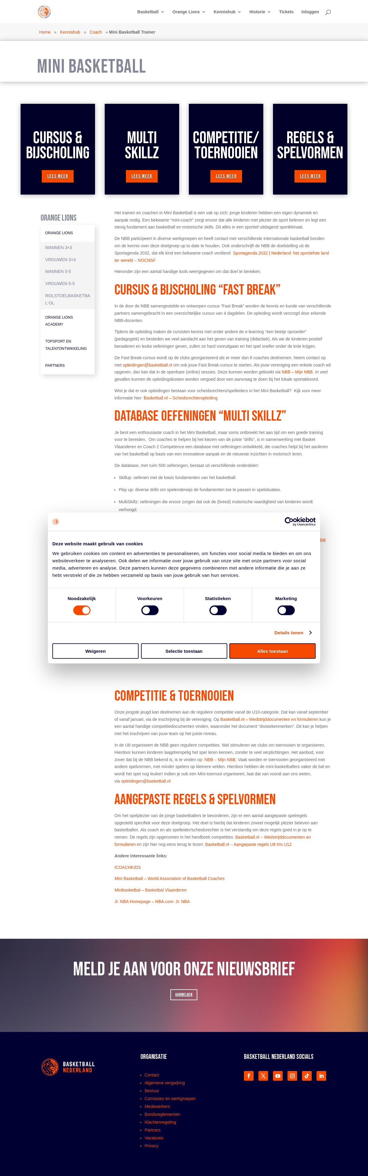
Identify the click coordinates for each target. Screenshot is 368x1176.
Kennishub (224, 12)
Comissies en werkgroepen (170, 1098)
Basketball (148, 12)
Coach (96, 32)
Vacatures (154, 1137)
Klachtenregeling (160, 1122)
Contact (152, 1075)
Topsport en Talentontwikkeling (66, 345)
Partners (55, 365)
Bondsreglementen (162, 1114)
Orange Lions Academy (59, 321)
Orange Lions (186, 12)
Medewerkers (157, 1106)
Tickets (286, 12)
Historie (257, 12)
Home (45, 32)
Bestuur (152, 1090)
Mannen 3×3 (58, 247)
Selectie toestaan (184, 650)
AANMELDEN (183, 994)
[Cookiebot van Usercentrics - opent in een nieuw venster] (289, 521)
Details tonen (288, 632)
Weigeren (95, 650)
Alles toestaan (272, 650)
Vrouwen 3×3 (60, 259)
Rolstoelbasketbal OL (67, 299)
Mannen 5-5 (58, 271)
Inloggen (310, 12)
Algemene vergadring (165, 1082)
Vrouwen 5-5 (60, 283)
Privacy (152, 1145)
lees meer (57, 176)
